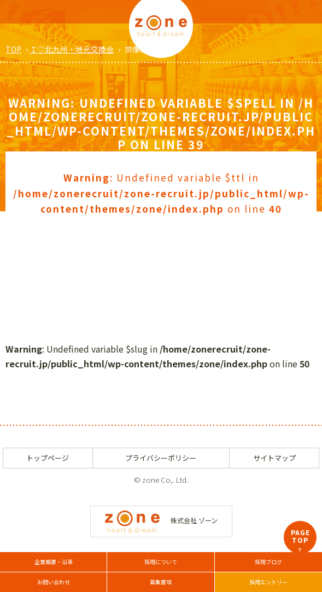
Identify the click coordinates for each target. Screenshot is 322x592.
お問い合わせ (53, 582)
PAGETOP (300, 540)
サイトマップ (274, 458)
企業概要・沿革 (53, 562)
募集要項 (161, 582)
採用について (160, 562)
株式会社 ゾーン (161, 520)
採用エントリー (268, 582)
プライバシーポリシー (160, 458)
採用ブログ (268, 562)
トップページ (47, 458)
